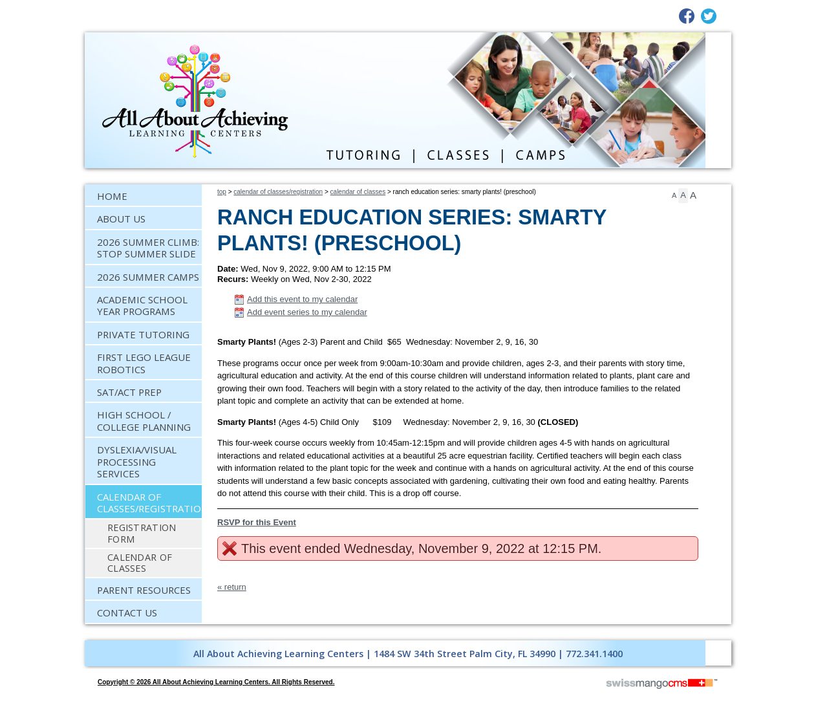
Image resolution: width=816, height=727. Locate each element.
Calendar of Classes (358, 191)
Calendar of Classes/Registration (278, 191)
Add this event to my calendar (302, 299)
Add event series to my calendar (307, 312)
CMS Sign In (93, 632)
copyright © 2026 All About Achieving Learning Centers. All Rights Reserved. (216, 682)
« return (231, 587)
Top (221, 191)
